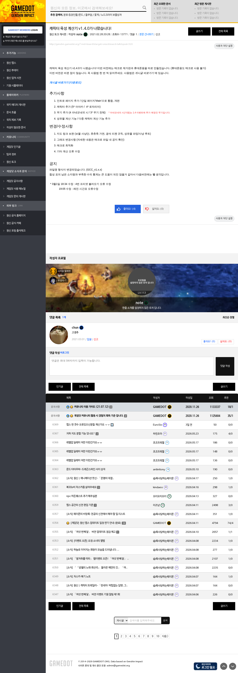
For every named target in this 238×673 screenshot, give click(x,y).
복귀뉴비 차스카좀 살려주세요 (81, 487)
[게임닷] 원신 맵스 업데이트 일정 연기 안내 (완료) (95, 523)
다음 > (165, 636)
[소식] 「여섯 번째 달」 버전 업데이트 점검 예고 (91, 532)
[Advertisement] (141, 57)
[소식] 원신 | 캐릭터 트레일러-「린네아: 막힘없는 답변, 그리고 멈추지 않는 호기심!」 (98, 585)
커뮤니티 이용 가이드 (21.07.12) (91, 406)
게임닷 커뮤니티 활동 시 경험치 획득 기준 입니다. (98, 415)
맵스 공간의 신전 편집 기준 (79, 505)
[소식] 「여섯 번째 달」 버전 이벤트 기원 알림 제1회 (93, 594)
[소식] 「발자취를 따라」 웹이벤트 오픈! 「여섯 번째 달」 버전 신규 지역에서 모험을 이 (98, 558)
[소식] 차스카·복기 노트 (78, 576)
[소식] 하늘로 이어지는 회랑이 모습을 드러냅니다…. (92, 549)
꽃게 (96, 15)
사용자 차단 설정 (224, 46)
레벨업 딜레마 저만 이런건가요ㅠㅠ (84, 442)
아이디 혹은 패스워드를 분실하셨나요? (21, 41)
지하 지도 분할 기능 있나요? (80, 433)
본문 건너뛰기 (146, 34)
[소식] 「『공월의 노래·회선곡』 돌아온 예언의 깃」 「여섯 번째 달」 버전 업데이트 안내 (98, 567)
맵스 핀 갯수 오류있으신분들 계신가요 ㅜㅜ (88, 424)
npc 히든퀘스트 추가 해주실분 (81, 496)
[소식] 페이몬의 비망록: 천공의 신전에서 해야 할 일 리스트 (95, 514)
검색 (165, 620)
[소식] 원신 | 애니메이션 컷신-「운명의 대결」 (90, 478)
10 (157, 636)
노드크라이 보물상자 (111, 15)
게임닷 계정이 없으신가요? (16, 37)
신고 (158, 34)
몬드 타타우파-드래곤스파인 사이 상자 (85, 469)
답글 (89, 339)
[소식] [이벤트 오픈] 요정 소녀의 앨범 (85, 541)
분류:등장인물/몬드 (73, 15)
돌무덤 (88, 15)
